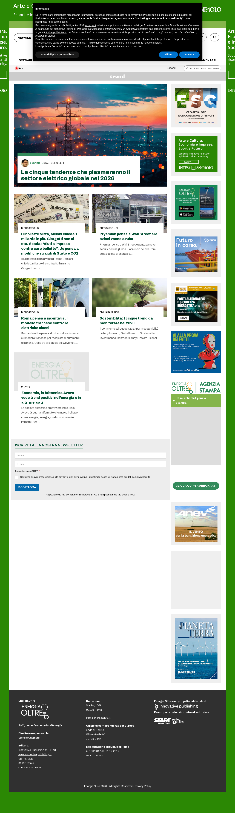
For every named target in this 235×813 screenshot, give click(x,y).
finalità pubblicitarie (56, 32)
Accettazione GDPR (27, 471)
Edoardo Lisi (31, 228)
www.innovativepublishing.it (34, 754)
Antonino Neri (55, 163)
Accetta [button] (189, 54)
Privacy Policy (143, 786)
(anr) (27, 387)
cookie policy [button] (61, 21)
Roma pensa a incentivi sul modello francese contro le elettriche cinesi (44, 323)
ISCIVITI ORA (27, 487)
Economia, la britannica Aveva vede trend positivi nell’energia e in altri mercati (51, 397)
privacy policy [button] (138, 14)
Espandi (171, 68)
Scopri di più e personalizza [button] (57, 54)
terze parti (90, 25)
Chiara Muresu (111, 312)
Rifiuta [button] (168, 54)
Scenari (35, 163)
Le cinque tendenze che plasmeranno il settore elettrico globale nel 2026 (75, 175)
